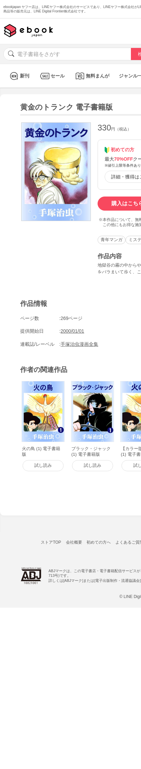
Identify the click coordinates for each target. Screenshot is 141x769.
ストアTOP (51, 542)
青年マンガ (111, 239)
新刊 (18, 76)
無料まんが (91, 76)
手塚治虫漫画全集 (79, 344)
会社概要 (74, 542)
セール (52, 76)
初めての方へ (98, 542)
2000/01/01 (72, 331)
